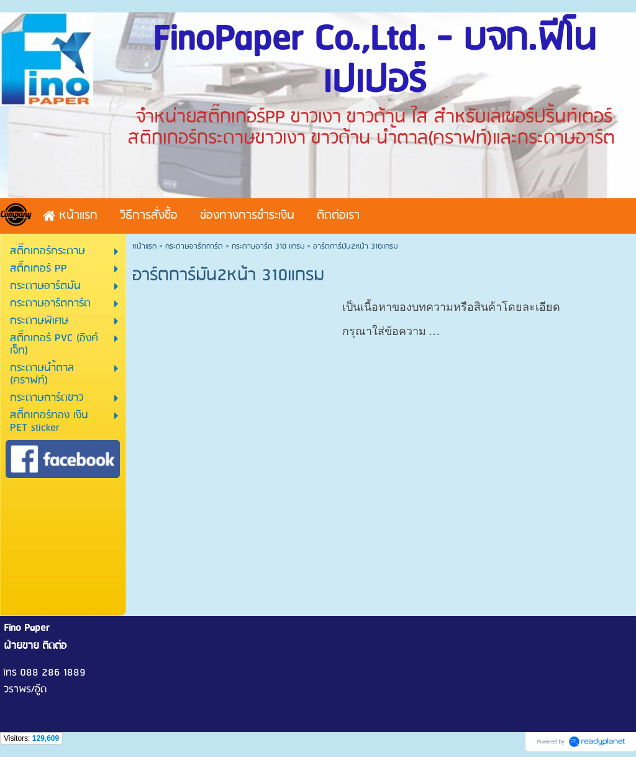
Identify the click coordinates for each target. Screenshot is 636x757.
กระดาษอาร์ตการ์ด (194, 246)
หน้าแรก (144, 246)
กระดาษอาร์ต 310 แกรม (268, 246)
